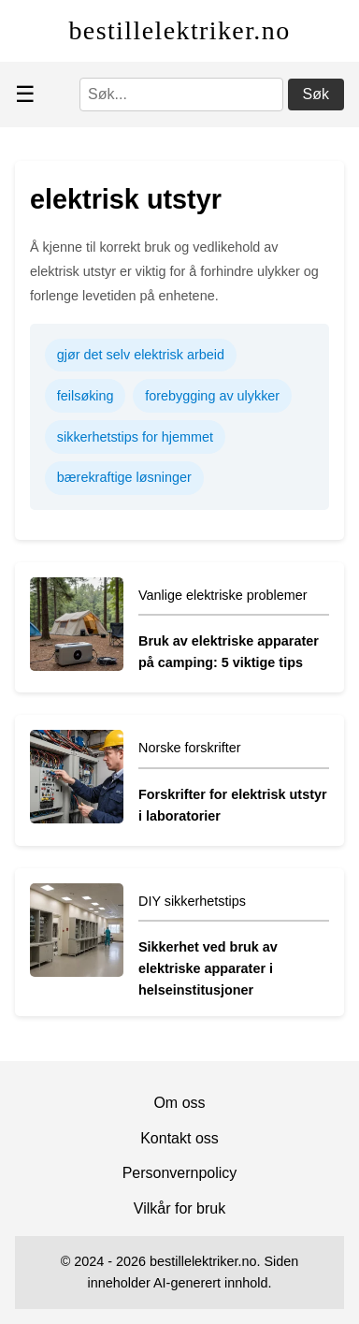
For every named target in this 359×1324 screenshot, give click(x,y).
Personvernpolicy (179, 1173)
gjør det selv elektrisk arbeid (140, 354)
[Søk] (181, 94)
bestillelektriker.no (179, 30)
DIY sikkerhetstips (192, 901)
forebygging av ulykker (212, 395)
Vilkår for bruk (179, 1208)
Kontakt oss (179, 1138)
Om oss (179, 1103)
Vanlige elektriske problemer (223, 595)
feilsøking (85, 395)
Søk (316, 94)
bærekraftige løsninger (124, 477)
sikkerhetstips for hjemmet (135, 436)
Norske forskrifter (189, 747)
